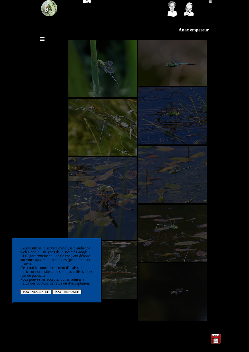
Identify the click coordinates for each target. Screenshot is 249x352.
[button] (216, 335)
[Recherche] (87, 1)
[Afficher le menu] (210, 1)
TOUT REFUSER (66, 292)
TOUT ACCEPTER (35, 292)
